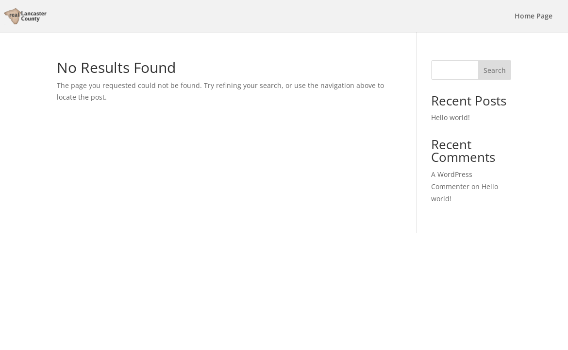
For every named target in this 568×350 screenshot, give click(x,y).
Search (495, 70)
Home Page (533, 16)
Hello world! (450, 117)
